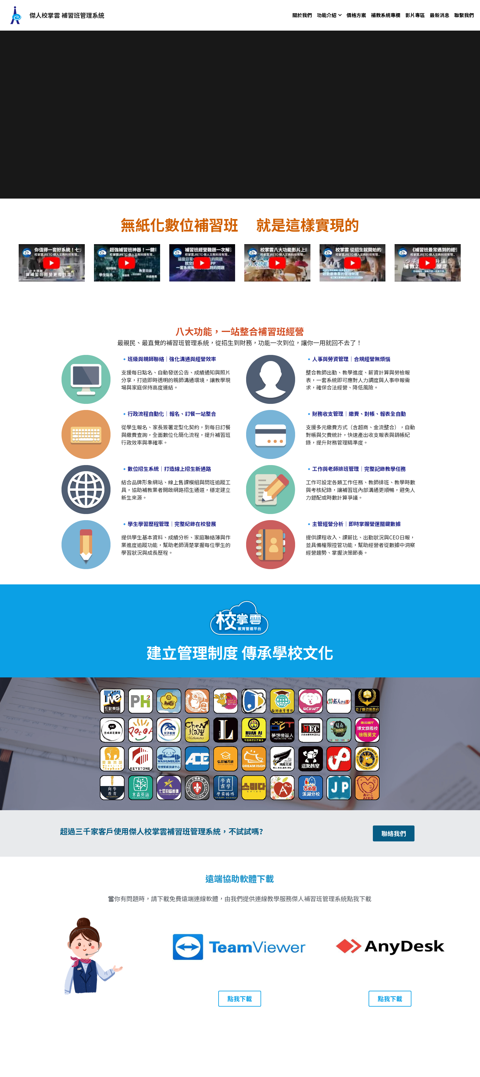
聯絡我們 (393, 833)
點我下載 (239, 998)
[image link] (15, 14)
